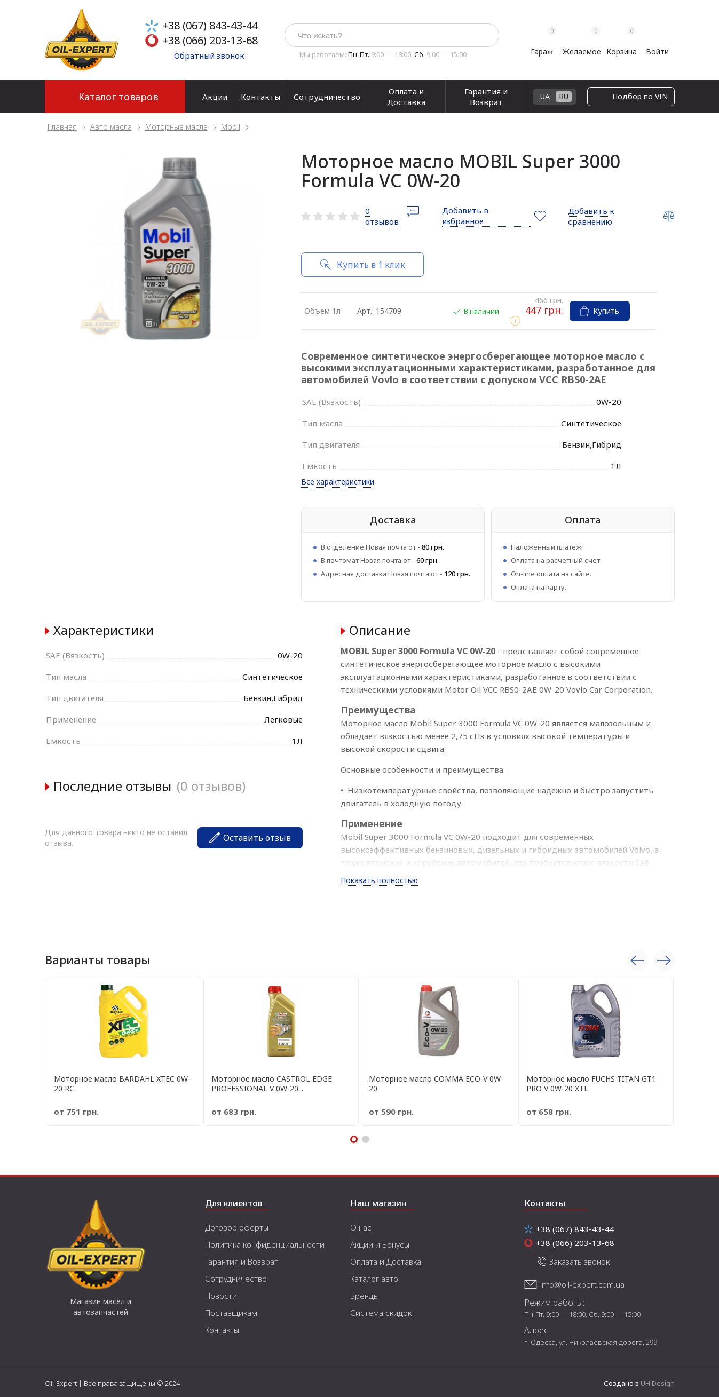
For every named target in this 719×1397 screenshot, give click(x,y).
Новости (221, 1295)
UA (643, 96)
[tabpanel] (167, 248)
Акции (214, 96)
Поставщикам (231, 1312)
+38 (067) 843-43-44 (210, 25)
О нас (361, 1227)
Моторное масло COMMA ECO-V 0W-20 (436, 1083)
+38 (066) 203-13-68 (210, 40)
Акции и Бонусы (379, 1244)
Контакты (260, 96)
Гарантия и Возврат (486, 96)
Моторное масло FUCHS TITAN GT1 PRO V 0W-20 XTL (591, 1083)
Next (664, 960)
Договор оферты (236, 1227)
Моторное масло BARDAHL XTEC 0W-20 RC (122, 1083)
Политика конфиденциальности (265, 1244)
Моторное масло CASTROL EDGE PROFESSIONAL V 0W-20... (271, 1083)
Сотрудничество (327, 96)
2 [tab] (365, 1139)
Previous (637, 960)
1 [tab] (354, 1139)
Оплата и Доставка (406, 96)
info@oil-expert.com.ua (582, 1284)
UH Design (658, 1383)
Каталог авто (374, 1278)
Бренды (364, 1295)
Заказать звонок (579, 1261)
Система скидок (381, 1312)
